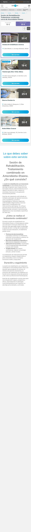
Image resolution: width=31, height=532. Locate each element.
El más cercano (23, 24)
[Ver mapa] (24, 28)
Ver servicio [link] (15, 55)
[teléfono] (6, 6)
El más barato (8, 24)
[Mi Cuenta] (2, 6)
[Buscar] (25, 6)
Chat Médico (19, 9)
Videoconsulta (11, 9)
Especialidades (4, 9)
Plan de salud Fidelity (25, 10)
